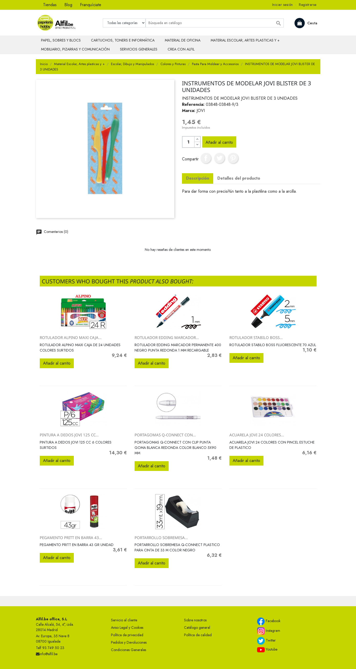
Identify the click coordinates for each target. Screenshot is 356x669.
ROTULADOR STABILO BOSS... (256, 337)
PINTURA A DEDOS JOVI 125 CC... (69, 434)
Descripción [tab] (197, 178)
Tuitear (219, 158)
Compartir (206, 158)
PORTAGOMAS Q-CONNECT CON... (165, 434)
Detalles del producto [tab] (238, 178)
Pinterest (233, 158)
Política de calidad (198, 634)
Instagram (268, 631)
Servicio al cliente (124, 620)
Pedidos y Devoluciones (129, 642)
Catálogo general (197, 627)
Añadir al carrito (219, 142)
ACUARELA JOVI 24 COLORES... (256, 434)
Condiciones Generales (128, 649)
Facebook (268, 621)
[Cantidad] (188, 142)
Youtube (267, 649)
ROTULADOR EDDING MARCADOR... (167, 337)
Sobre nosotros (195, 620)
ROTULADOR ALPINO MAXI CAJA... (70, 337)
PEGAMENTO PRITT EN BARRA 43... (71, 537)
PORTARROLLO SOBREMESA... (161, 537)
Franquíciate (90, 5)
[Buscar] (215, 22)
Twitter (266, 641)
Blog (68, 5)
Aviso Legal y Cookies (127, 627)
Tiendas (50, 5)
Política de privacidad (127, 634)
